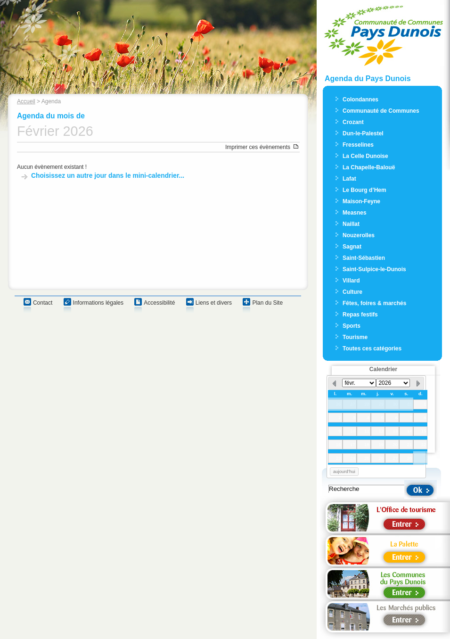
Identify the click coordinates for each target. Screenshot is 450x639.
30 (395, 404)
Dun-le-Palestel (363, 133)
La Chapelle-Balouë (369, 167)
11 (366, 430)
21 (409, 444)
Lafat (349, 178)
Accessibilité (159, 302)
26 (338, 404)
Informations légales (98, 302)
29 (381, 404)
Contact (42, 302)
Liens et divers (214, 302)
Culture (352, 292)
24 (352, 458)
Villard (351, 280)
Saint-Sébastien (364, 258)
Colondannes (360, 99)
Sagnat (352, 246)
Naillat (351, 224)
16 (338, 444)
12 (381, 430)
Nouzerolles (359, 235)
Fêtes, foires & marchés (374, 303)
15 (423, 430)
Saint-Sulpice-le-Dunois (374, 269)
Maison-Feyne (361, 201)
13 (395, 430)
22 (423, 444)
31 (409, 404)
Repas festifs (360, 314)
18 (366, 444)
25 (366, 458)
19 (381, 444)
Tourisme (355, 337)
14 (409, 430)
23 (338, 458)
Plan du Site (267, 302)
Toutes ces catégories (372, 348)
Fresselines (358, 144)
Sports (351, 326)
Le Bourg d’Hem (364, 190)
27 (352, 404)
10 (352, 430)
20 (395, 444)
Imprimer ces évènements (257, 147)
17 (352, 444)
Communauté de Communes (381, 111)
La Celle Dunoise (365, 156)
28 (366, 404)
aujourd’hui (344, 471)
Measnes (355, 212)
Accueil (26, 101)
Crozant (353, 122)
